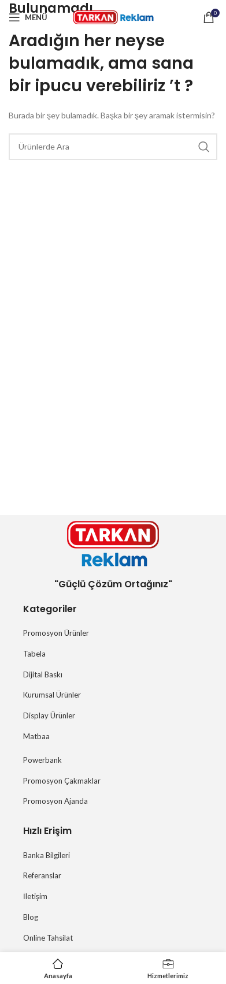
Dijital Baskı (42, 674)
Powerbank (42, 760)
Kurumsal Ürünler (52, 694)
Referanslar (42, 875)
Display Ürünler (49, 715)
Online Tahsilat (48, 937)
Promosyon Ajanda (55, 801)
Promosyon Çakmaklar (62, 780)
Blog (30, 917)
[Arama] (113, 146)
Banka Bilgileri (46, 855)
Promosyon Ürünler (56, 633)
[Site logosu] (113, 16)
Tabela (34, 653)
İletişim (35, 896)
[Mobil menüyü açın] (28, 17)
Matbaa (36, 736)
